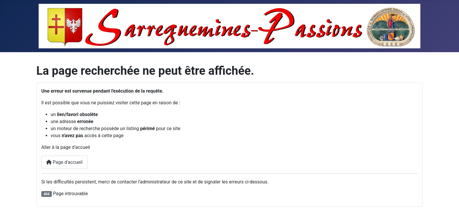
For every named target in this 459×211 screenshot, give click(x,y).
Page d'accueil (64, 162)
